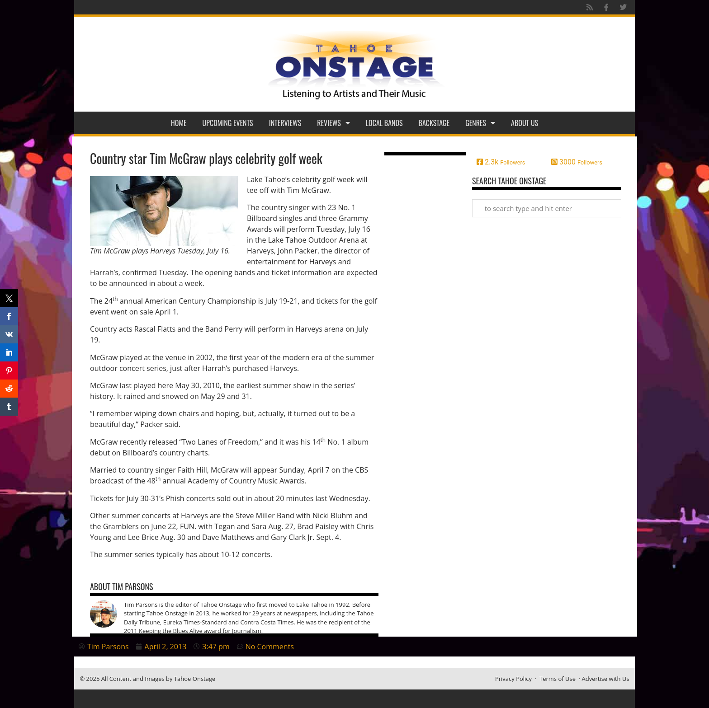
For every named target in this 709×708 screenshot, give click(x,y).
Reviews (333, 123)
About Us (524, 122)
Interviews (285, 122)
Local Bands (384, 122)
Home (179, 122)
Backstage (434, 122)
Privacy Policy (513, 679)
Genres (480, 123)
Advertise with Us (605, 679)
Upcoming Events (228, 122)
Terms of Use (557, 679)
